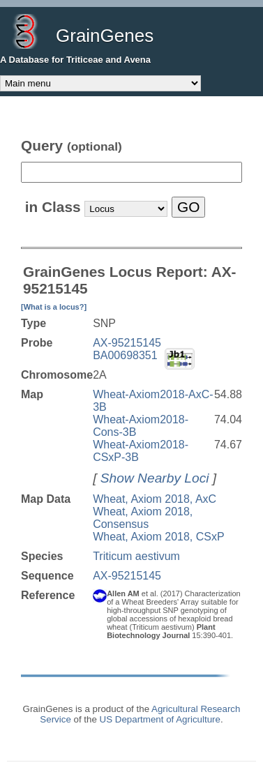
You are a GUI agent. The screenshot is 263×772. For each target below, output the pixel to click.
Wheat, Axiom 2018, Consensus (143, 518)
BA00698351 (125, 355)
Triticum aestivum (136, 556)
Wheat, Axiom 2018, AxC (154, 499)
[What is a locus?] (54, 307)
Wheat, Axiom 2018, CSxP (159, 537)
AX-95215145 (127, 343)
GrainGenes (104, 35)
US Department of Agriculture (160, 719)
